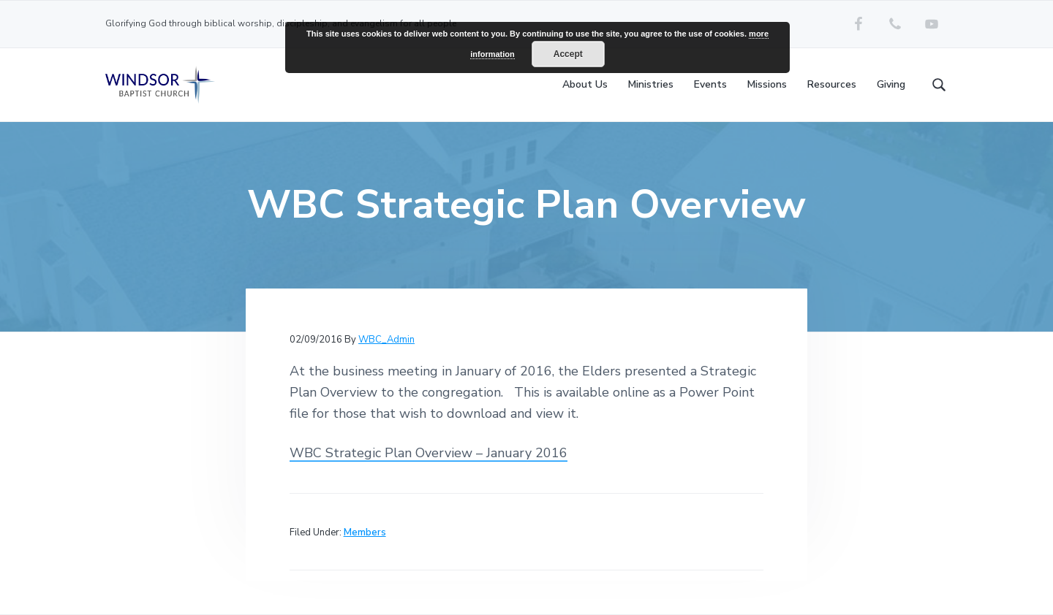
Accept (568, 54)
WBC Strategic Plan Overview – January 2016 (428, 453)
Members (365, 532)
